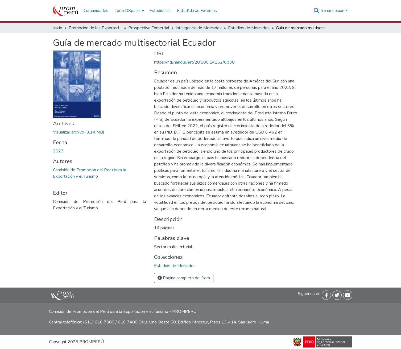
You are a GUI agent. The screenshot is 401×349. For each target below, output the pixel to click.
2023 (58, 151)
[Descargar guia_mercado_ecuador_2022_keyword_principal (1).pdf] (78, 132)
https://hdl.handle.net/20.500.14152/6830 (194, 62)
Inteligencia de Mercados (199, 28)
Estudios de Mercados (249, 28)
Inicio (57, 28)
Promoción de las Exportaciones (95, 28)
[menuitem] (129, 10)
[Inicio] (65, 10)
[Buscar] (316, 10)
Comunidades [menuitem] (96, 11)
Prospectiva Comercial (148, 28)
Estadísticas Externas (197, 11)
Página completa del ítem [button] (184, 278)
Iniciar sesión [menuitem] (332, 11)
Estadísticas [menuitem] (160, 11)
